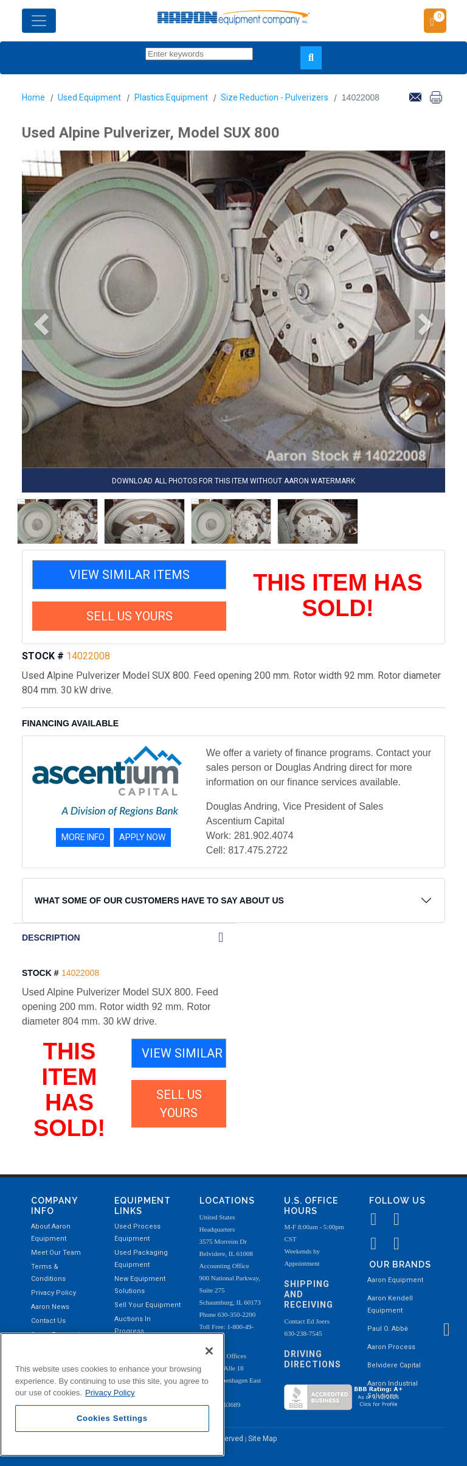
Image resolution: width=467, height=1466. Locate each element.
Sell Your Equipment (147, 1305)
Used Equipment (89, 97)
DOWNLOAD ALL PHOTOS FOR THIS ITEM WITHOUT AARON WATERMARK (233, 481)
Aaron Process (391, 1347)
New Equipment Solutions (139, 1285)
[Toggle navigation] (39, 21)
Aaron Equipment (395, 1280)
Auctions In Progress (132, 1325)
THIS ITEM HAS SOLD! (338, 595)
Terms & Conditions (48, 1273)
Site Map (262, 1438)
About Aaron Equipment (51, 1232)
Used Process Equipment (137, 1232)
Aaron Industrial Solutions (392, 1390)
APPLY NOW (142, 837)
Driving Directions (312, 1359)
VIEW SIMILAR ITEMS (129, 574)
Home (33, 97)
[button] (37, 324)
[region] (112, 1394)
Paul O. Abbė (387, 1329)
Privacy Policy (53, 1293)
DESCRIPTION (51, 937)
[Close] (209, 1351)
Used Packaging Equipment (141, 1259)
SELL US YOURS (129, 616)
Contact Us (48, 1321)
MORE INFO (83, 837)
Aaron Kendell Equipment (390, 1304)
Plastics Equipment (171, 97)
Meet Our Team (56, 1253)
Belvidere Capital (394, 1365)
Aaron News (50, 1307)
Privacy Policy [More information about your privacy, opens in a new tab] (110, 1392)
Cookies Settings (112, 1418)
